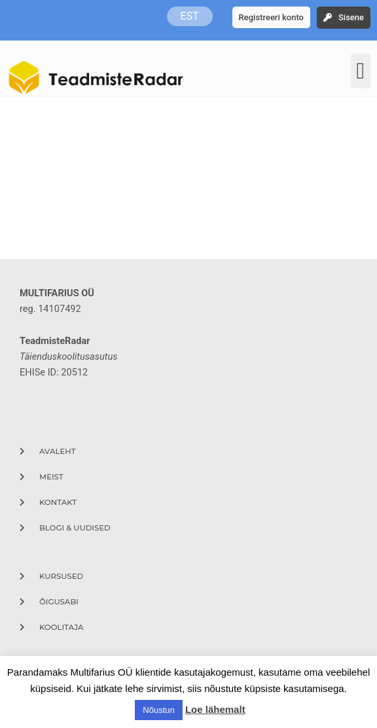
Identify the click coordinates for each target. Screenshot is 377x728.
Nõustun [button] (158, 710)
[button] (360, 71)
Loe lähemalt (215, 709)
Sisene (351, 17)
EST (190, 16)
